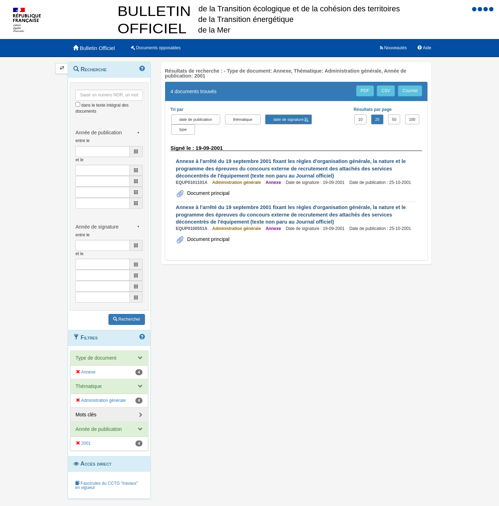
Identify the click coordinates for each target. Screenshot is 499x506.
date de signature (288, 119)
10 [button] (360, 119)
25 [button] (377, 119)
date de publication (195, 119)
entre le (82, 140)
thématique (242, 119)
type (183, 129)
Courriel (410, 90)
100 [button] (412, 119)
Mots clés (85, 414)
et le (79, 159)
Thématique (88, 386)
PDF (365, 90)
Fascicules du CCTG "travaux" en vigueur (106, 485)
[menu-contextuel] (77, 104)
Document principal (208, 193)
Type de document (95, 358)
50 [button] (394, 119)
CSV (385, 90)
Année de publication (98, 429)
